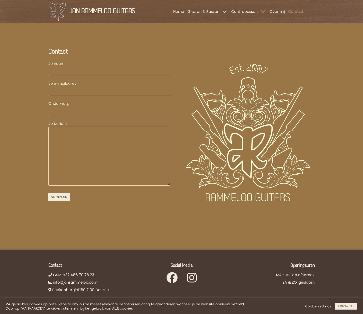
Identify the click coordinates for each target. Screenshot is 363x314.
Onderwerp (110, 107)
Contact (296, 11)
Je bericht (109, 154)
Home (178, 11)
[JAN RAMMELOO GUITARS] (91, 11)
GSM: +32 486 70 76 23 (73, 275)
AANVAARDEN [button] (346, 306)
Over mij (277, 11)
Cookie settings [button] (318, 306)
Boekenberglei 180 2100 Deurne (80, 290)
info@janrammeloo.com (74, 282)
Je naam (110, 67)
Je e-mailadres (110, 87)
